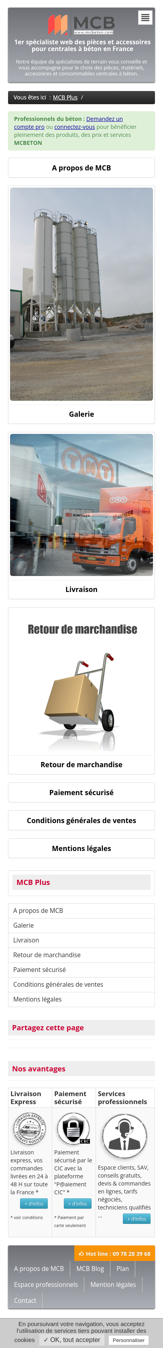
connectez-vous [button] (74, 127)
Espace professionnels (46, 1285)
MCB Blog (90, 1269)
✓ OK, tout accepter (71, 1339)
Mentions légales (37, 999)
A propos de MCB (38, 911)
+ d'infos (33, 1203)
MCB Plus (65, 97)
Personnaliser (129, 1340)
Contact (25, 1301)
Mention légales (113, 1285)
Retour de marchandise (47, 955)
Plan (122, 1269)
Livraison (26, 940)
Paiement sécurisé (39, 970)
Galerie (23, 925)
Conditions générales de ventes (58, 984)
